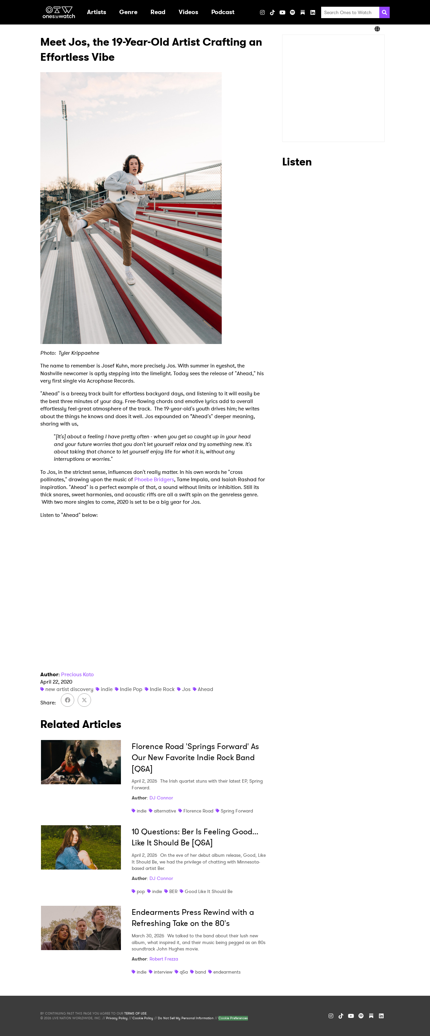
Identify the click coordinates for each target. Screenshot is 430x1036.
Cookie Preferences (233, 1018)
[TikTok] (272, 12)
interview (163, 972)
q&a (184, 972)
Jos (186, 689)
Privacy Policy (117, 1018)
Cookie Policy (142, 1018)
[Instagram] (262, 12)
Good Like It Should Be (208, 891)
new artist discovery (69, 689)
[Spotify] (293, 12)
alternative (165, 810)
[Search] (384, 12)
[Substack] (303, 12)
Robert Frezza (163, 958)
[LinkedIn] (313, 12)
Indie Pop (131, 689)
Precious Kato (77, 674)
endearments (227, 972)
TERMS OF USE (135, 1013)
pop (141, 891)
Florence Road (198, 810)
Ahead (205, 689)
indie (107, 689)
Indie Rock (162, 689)
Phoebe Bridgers (154, 479)
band (200, 972)
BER (173, 891)
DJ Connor (161, 797)
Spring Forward (237, 810)
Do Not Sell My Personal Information (186, 1018)
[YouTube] (282, 12)
